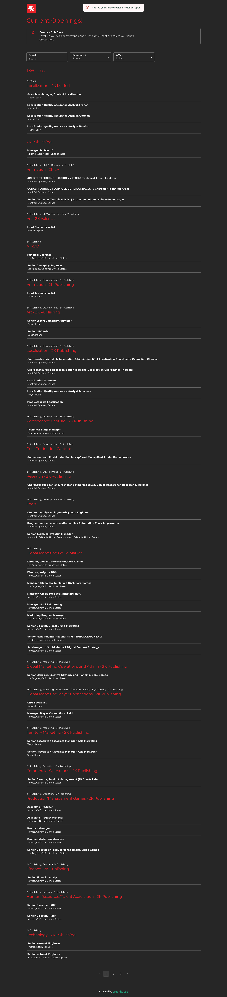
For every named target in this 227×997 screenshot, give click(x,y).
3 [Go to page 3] (121, 973)
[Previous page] (100, 974)
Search (33, 55)
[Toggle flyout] (108, 57)
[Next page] (127, 974)
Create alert (46, 39)
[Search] (47, 59)
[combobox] (72, 58)
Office (119, 55)
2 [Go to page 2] (113, 973)
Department (79, 55)
